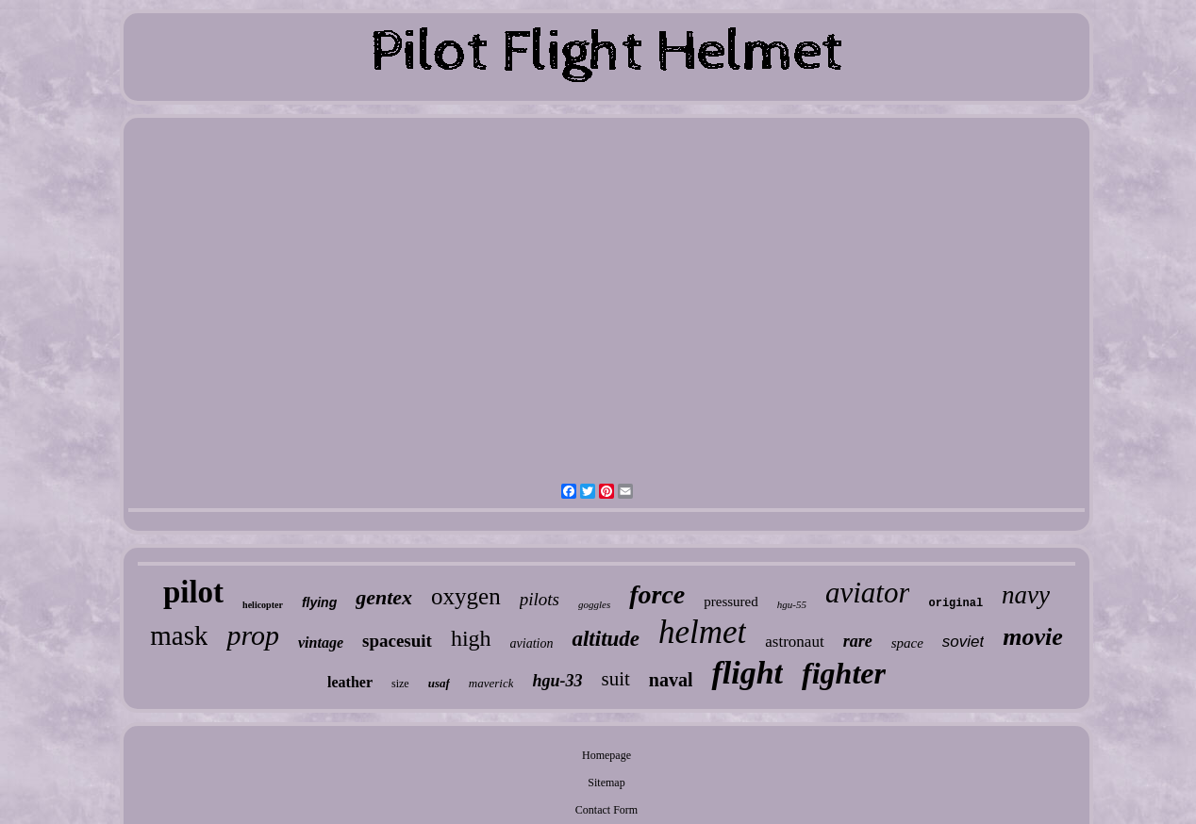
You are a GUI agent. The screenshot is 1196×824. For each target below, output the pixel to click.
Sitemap (606, 782)
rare (857, 641)
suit (615, 678)
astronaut (794, 642)
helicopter (262, 605)
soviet (963, 642)
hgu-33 (557, 680)
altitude (606, 639)
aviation (532, 643)
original (955, 603)
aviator (867, 592)
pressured (730, 601)
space (907, 643)
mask (179, 635)
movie (1033, 637)
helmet (702, 632)
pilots (539, 599)
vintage (320, 642)
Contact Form (606, 809)
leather (350, 682)
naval (671, 679)
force (657, 594)
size (400, 683)
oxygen (466, 596)
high (471, 638)
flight (747, 672)
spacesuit (397, 641)
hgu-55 (791, 604)
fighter (844, 673)
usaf (439, 683)
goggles (594, 604)
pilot (193, 592)
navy (1026, 595)
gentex (384, 597)
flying (319, 602)
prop (252, 635)
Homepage (606, 755)
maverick (491, 683)
